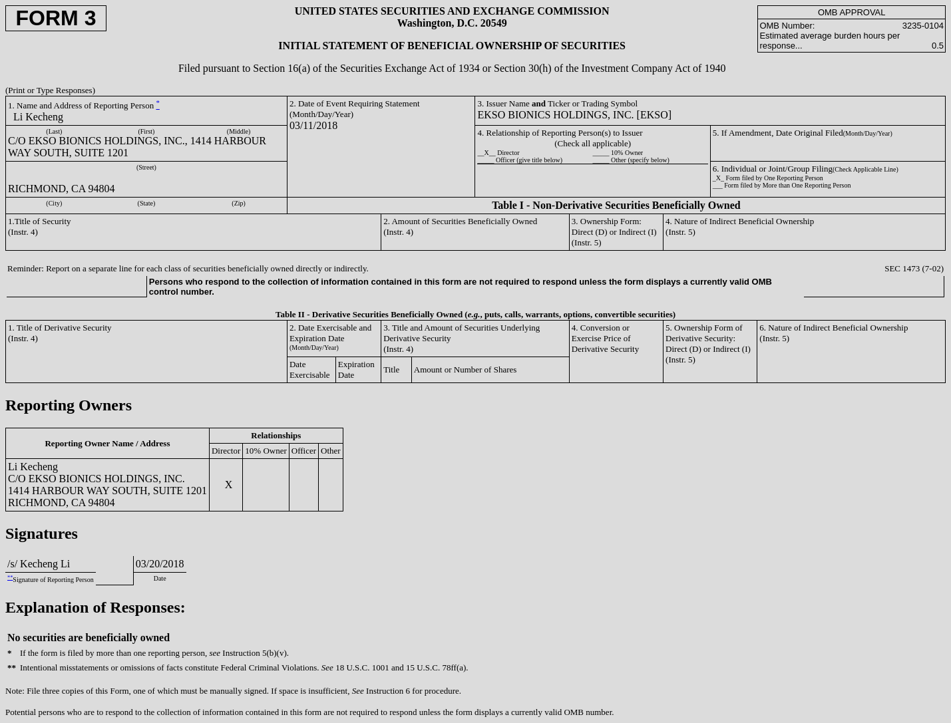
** (10, 578)
